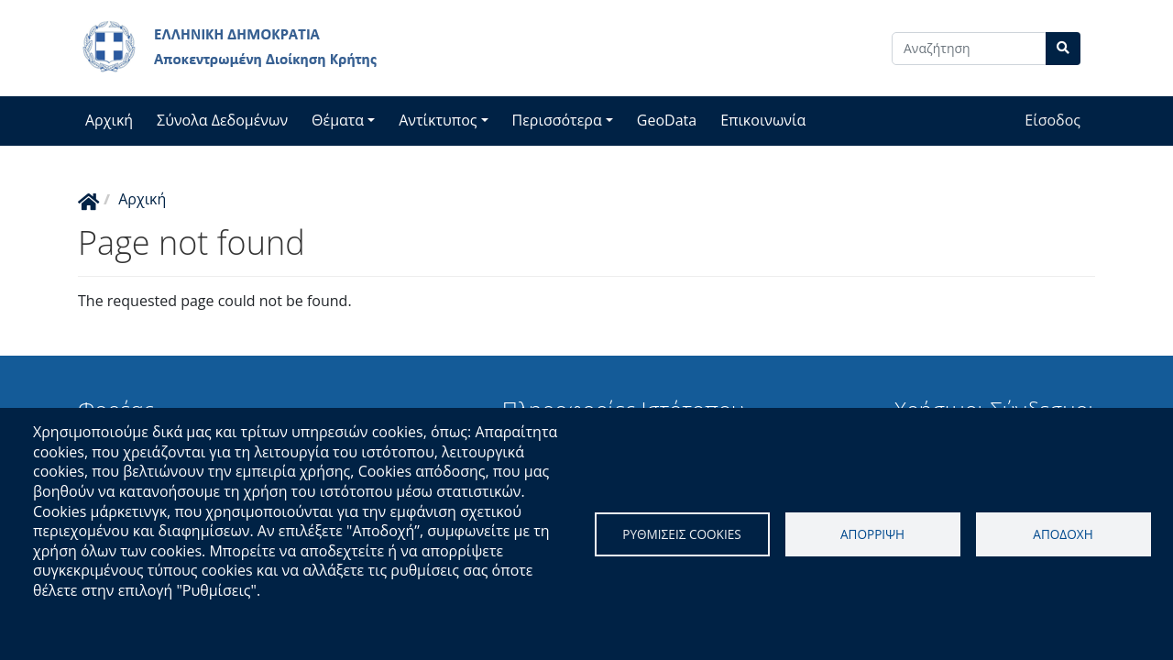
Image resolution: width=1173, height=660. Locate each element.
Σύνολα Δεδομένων (222, 120)
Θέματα (338, 120)
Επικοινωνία (763, 120)
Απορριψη (872, 534)
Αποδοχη (1062, 534)
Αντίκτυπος (438, 120)
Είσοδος (1052, 120)
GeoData (666, 120)
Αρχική (109, 120)
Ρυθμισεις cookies (681, 534)
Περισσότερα (557, 120)
